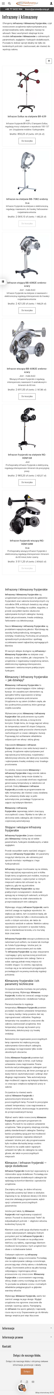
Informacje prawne (27, 1337)
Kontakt (6, 1346)
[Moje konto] (51, 3)
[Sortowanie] (49, 61)
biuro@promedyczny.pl (37, 9)
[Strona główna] (27, 3)
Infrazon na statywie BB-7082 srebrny (27, 199)
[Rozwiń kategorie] (3, 3)
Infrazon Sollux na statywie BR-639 (27, 116)
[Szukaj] (9, 3)
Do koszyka (27, 141)
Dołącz (27, 1371)
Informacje (27, 1328)
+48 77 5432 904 (13, 9)
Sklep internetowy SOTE (44, 1393)
